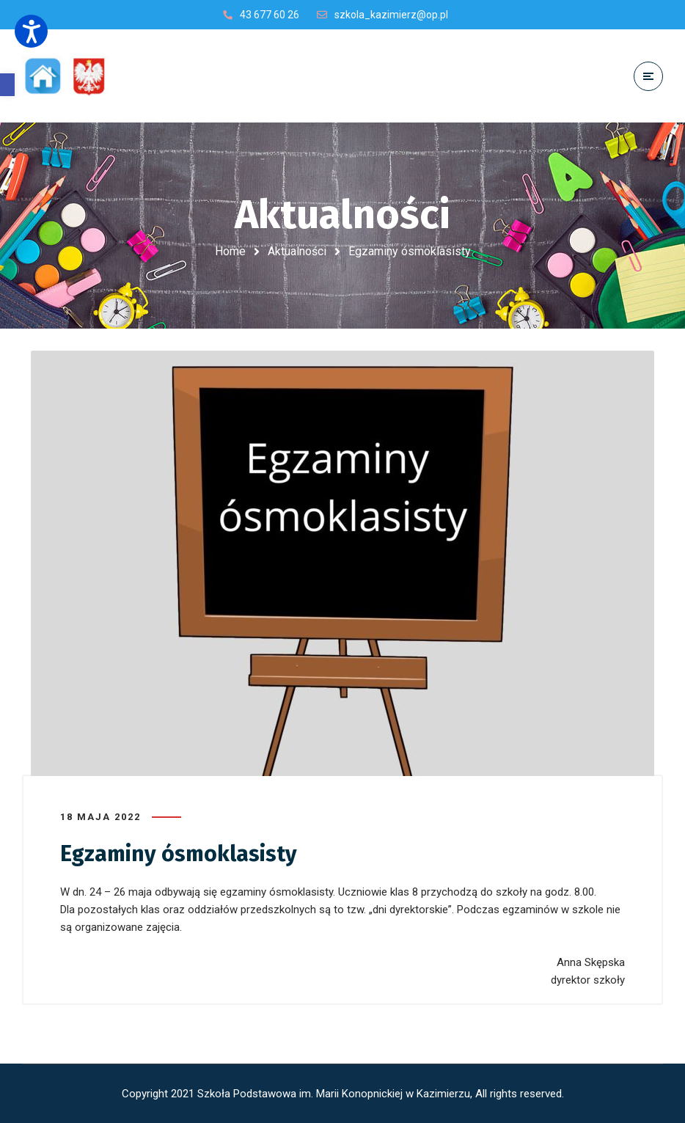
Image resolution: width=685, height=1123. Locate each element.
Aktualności (297, 251)
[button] (7, 84)
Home (230, 251)
